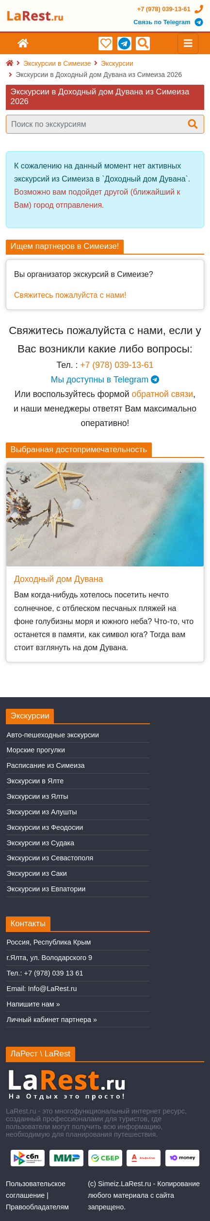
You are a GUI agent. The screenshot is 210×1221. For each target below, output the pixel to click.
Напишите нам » (33, 1004)
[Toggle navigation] (188, 43)
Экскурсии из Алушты (42, 812)
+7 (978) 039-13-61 (116, 365)
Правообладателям (37, 1207)
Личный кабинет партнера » (52, 1019)
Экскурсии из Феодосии (45, 827)
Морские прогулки (36, 750)
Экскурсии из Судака (41, 843)
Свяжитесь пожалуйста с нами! (70, 295)
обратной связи (162, 394)
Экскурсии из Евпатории (46, 889)
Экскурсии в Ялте (35, 781)
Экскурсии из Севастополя (50, 858)
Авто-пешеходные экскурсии (53, 735)
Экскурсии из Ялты (37, 796)
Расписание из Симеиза (46, 765)
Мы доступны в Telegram (105, 379)
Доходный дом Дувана (58, 579)
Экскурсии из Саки (37, 873)
